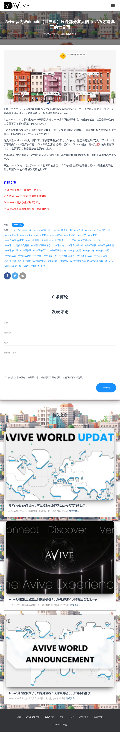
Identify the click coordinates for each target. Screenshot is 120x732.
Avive (13, 230)
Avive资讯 (83, 717)
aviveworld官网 (55, 235)
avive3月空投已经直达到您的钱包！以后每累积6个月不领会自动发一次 (53, 599)
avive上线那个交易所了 (75, 235)
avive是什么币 (24, 261)
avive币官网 (90, 245)
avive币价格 (58, 245)
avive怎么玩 (10, 255)
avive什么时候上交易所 (36, 240)
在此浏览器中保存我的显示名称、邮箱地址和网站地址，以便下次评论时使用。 (46, 377)
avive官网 (71, 240)
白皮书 (71, 717)
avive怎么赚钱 (24, 255)
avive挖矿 (37, 255)
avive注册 (52, 261)
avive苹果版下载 (78, 261)
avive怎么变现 (74, 250)
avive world (90, 230)
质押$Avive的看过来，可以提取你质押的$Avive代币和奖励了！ (48, 505)
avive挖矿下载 (50, 255)
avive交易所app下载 (14, 240)
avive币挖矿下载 (40, 250)
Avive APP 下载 (33, 717)
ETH (7, 266)
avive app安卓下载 (42, 230)
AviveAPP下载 (103, 230)
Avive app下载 (24, 230)
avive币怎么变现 (106, 245)
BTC (111, 261)
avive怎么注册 (102, 250)
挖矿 (43, 266)
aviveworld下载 (38, 235)
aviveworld (25, 235)
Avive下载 (92, 235)
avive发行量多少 (57, 240)
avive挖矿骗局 (100, 255)
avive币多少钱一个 (74, 245)
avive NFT (78, 230)
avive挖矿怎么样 (67, 255)
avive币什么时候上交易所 (17, 245)
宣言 (61, 717)
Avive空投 (63, 261)
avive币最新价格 (58, 250)
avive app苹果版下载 (62, 230)
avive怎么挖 (88, 250)
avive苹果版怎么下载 (97, 261)
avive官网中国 (84, 240)
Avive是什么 (10, 261)
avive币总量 (25, 250)
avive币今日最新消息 (41, 245)
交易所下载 (15, 266)
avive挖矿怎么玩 (84, 255)
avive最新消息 (39, 261)
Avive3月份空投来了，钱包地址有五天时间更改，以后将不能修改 (49, 693)
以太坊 (26, 266)
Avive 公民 (49, 717)
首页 (19, 717)
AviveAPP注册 (11, 235)
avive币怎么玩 (11, 250)
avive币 (96, 240)
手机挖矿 (35, 266)
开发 (65, 724)
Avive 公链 (18, 225)
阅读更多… (74, 511)
